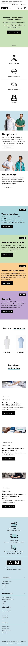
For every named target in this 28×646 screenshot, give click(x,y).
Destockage (5, 632)
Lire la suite (8, 413)
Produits (4, 585)
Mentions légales (6, 641)
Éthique (4, 601)
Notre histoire (5, 583)
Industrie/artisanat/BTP (14, 89)
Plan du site (5, 617)
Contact (16, 4)
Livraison (4, 613)
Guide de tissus (5, 628)
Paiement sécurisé (6, 610)
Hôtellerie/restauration (14, 76)
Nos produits (9, 134)
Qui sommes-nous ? (7, 581)
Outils (3, 589)
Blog (3, 619)
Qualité (3, 603)
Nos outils (6, 299)
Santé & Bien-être (14, 63)
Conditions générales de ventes (14, 643)
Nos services (9, 174)
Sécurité (14, 102)
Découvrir (7, 147)
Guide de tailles (6, 626)
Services (4, 587)
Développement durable (12, 242)
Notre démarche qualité (12, 270)
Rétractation (5, 615)
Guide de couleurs (6, 630)
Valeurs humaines (9, 214)
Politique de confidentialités (18, 641)
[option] (14, 28)
